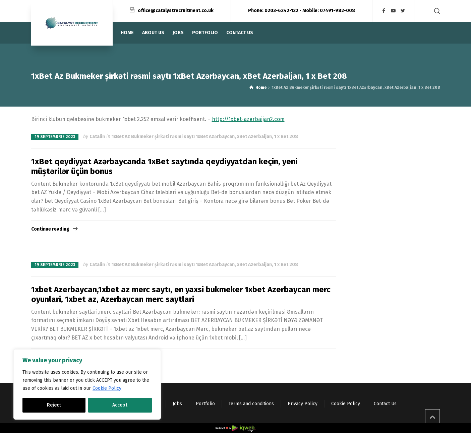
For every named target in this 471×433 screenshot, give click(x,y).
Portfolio (205, 404)
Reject (54, 405)
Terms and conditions (251, 404)
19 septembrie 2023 (55, 136)
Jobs (177, 404)
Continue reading (50, 229)
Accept (119, 405)
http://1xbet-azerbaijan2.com (248, 119)
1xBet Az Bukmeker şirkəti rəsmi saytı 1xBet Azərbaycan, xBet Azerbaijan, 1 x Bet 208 (205, 136)
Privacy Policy (302, 404)
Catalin (97, 136)
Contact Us (385, 404)
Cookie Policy (107, 388)
